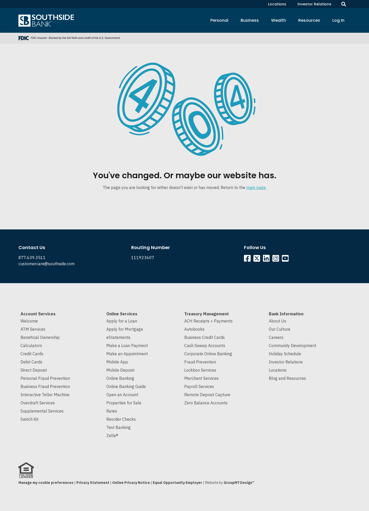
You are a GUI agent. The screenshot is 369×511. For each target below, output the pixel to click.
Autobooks (194, 329)
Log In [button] (338, 20)
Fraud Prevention (200, 361)
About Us (277, 321)
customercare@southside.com (46, 263)
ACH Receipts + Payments (208, 321)
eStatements (118, 337)
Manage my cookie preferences (46, 482)
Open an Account (122, 394)
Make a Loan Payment (127, 345)
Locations (277, 4)
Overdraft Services (37, 402)
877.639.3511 (32, 257)
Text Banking (118, 427)
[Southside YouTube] (286, 259)
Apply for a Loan (121, 321)
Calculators (31, 345)
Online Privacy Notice (131, 482)
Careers (276, 337)
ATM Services (32, 329)
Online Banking (120, 378)
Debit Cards (31, 361)
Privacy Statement (92, 482)
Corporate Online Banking (208, 353)
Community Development (292, 345)
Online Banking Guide (126, 386)
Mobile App (117, 361)
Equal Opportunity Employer (177, 482)
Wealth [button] (278, 20)
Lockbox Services (200, 370)
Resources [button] (309, 20)
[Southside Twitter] (257, 259)
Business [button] (250, 20)
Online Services (121, 313)
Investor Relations (314, 4)
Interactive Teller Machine (44, 394)
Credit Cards (31, 353)
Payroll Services (199, 386)
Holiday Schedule (285, 353)
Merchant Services (201, 378)
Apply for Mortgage (124, 329)
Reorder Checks (121, 419)
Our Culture (279, 329)
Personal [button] (219, 20)
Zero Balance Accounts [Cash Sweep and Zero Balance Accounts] (206, 402)
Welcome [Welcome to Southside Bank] (29, 321)
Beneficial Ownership (40, 337)
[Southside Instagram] (276, 259)
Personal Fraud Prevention (45, 378)
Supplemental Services (42, 411)
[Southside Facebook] (248, 259)
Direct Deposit (33, 370)
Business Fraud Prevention (45, 386)
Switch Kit (29, 419)
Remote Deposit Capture (207, 394)
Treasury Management (206, 313)
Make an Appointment (127, 353)
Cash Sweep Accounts (204, 345)
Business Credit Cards (204, 337)
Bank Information (286, 313)
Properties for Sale (123, 402)
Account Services (38, 313)
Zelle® (112, 435)
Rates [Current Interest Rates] (111, 411)
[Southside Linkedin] (267, 259)
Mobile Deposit (120, 370)
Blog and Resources (287, 378)
